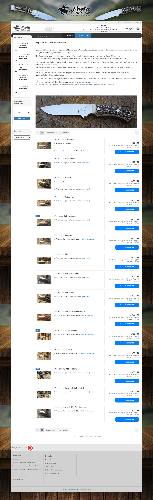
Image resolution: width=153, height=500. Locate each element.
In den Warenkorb (127, 160)
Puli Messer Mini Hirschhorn (65, 338)
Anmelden (22, 126)
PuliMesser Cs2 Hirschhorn (65, 224)
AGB (13, 480)
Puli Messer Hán (61, 262)
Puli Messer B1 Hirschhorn (65, 147)
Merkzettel (137, 22)
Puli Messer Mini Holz (63, 358)
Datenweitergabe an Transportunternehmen (26, 477)
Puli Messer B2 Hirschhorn (65, 167)
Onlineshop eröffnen (69, 497)
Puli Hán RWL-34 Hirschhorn (65, 377)
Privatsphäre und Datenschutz (22, 484)
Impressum (16, 467)
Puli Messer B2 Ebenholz (64, 205)
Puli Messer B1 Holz (62, 186)
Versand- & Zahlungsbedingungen (23, 470)
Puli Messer (68, 35)
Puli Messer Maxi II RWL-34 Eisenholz (69, 319)
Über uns (79, 35)
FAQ (87, 35)
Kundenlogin (127, 22)
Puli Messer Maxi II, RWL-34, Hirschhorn (70, 415)
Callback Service (17, 487)
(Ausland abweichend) (87, 159)
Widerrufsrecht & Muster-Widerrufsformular (26, 474)
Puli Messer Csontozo (63, 243)
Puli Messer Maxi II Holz (64, 300)
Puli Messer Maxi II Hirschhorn (66, 281)
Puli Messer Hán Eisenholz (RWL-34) (69, 396)
